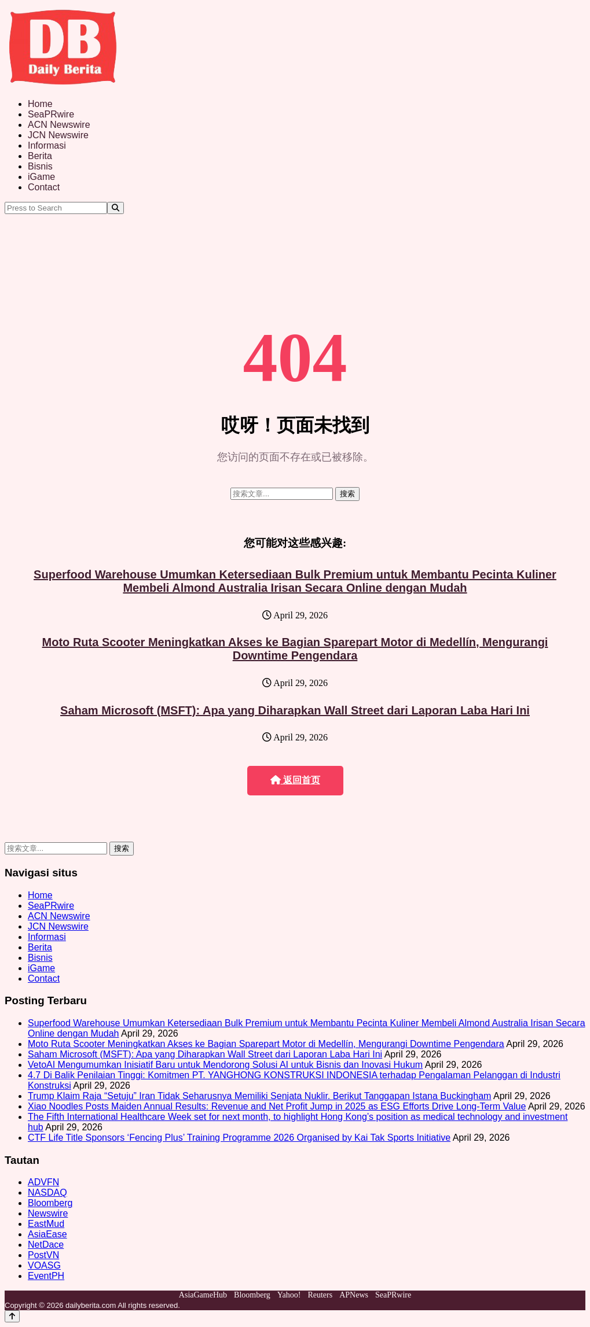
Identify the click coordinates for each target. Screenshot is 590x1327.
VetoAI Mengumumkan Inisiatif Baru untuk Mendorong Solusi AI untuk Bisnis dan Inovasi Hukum (225, 1065)
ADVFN (43, 1182)
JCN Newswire (58, 135)
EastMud (46, 1224)
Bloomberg (50, 1203)
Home (40, 104)
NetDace (46, 1244)
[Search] (115, 208)
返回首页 (295, 780)
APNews (353, 1295)
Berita (40, 156)
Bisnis (40, 166)
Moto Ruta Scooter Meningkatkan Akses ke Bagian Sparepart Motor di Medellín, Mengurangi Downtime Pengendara (295, 649)
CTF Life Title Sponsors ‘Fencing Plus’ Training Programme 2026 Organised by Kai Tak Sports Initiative (239, 1137)
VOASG (44, 1265)
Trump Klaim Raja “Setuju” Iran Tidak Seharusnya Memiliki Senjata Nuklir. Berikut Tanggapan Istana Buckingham (259, 1096)
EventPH (46, 1276)
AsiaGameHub (203, 1295)
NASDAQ (47, 1192)
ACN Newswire (59, 125)
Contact (44, 187)
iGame (41, 177)
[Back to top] (12, 1316)
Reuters (319, 1295)
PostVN (43, 1255)
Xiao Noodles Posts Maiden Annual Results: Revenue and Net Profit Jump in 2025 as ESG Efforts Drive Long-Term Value (277, 1106)
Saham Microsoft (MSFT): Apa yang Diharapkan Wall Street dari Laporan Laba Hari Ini (295, 710)
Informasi (47, 145)
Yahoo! (289, 1295)
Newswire (48, 1213)
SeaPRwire (51, 114)
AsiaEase (47, 1234)
